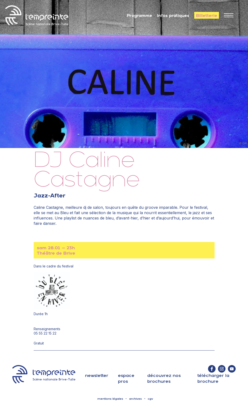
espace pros (126, 378)
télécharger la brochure (213, 378)
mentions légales (110, 399)
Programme (139, 15)
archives (135, 399)
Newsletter (96, 375)
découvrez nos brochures (164, 378)
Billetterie (206, 15)
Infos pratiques (173, 15)
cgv (150, 399)
